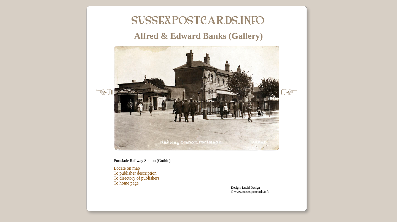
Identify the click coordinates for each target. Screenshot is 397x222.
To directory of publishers (137, 178)
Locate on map (127, 168)
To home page (126, 183)
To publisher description (135, 173)
